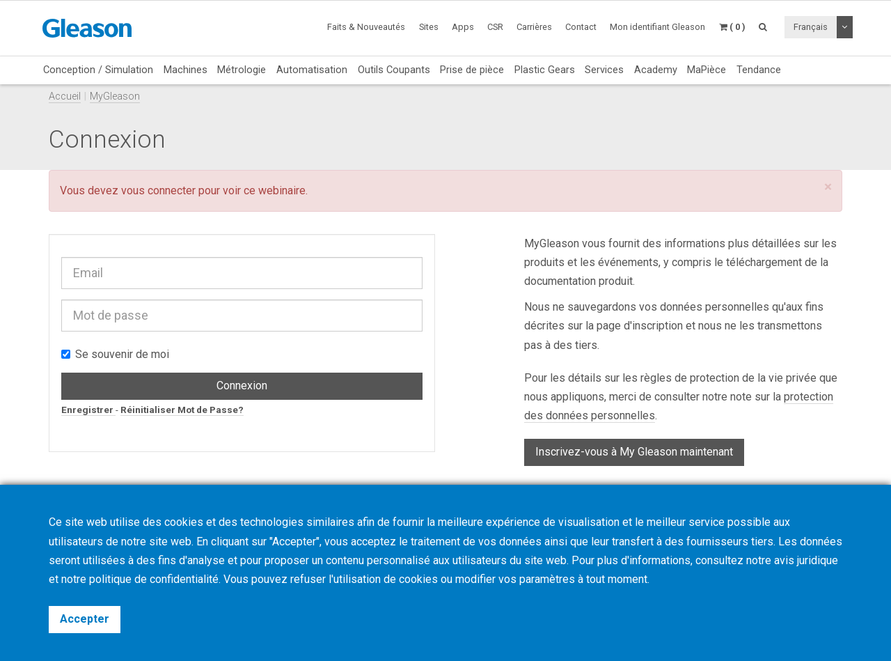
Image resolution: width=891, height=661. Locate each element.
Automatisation (311, 69)
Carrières (534, 27)
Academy (655, 69)
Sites (429, 27)
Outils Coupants (394, 69)
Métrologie (241, 69)
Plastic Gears (544, 69)
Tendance (758, 69)
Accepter (84, 618)
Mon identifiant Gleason (657, 27)
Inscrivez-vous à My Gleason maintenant (634, 451)
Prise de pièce (472, 69)
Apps (463, 27)
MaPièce (706, 69)
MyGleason (115, 96)
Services (604, 69)
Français (811, 27)
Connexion (241, 385)
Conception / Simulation (98, 69)
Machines (185, 69)
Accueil (65, 96)
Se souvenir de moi (115, 354)
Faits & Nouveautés (366, 27)
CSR (495, 27)
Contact (581, 27)
